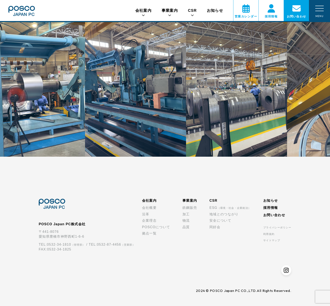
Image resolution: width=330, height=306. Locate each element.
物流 (186, 220)
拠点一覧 (149, 233)
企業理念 (149, 220)
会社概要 (149, 207)
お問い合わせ (274, 215)
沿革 (145, 214)
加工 (186, 214)
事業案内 (189, 200)
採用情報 (270, 207)
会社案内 (149, 200)
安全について (220, 220)
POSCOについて (156, 227)
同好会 (214, 227)
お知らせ (215, 10)
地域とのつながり (223, 214)
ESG (230, 207)
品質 (186, 227)
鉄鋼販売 (189, 207)
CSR (213, 200)
